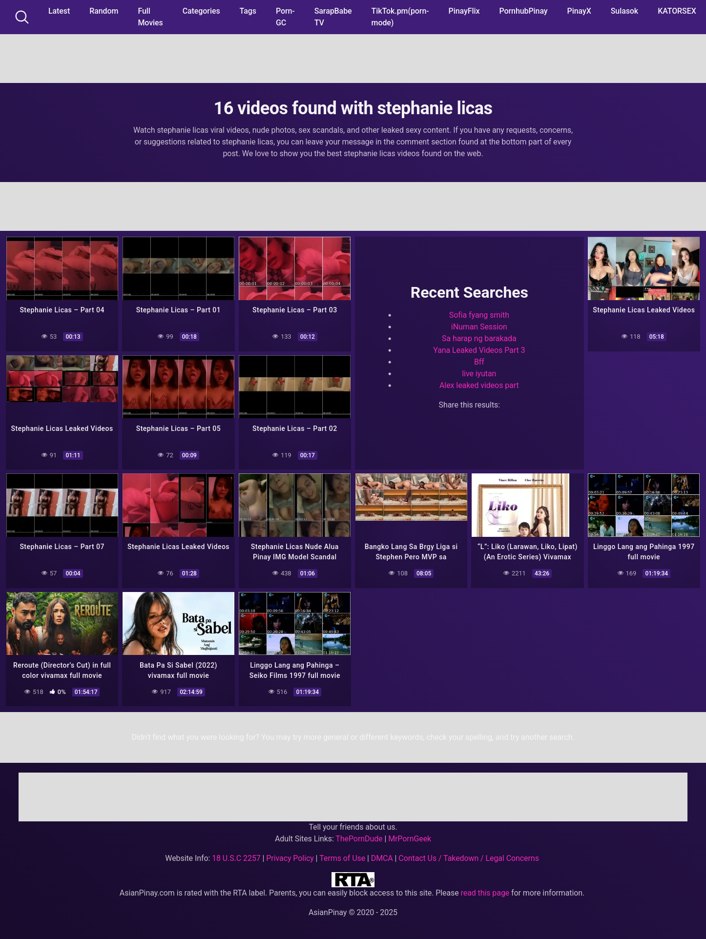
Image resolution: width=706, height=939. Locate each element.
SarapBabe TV (333, 16)
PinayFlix (464, 11)
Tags (248, 11)
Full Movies (150, 16)
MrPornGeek (409, 837)
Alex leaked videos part (479, 385)
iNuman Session (479, 326)
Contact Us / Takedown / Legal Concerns (468, 857)
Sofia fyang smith (479, 315)
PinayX (579, 11)
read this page (485, 892)
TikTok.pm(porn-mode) (400, 16)
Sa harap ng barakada (479, 338)
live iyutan (479, 373)
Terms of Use (342, 857)
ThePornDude (358, 837)
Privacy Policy (289, 857)
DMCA (382, 857)
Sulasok (624, 11)
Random (103, 11)
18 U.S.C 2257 (236, 857)
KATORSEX (677, 11)
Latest (59, 11)
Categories (201, 11)
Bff (479, 362)
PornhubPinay (523, 11)
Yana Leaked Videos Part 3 (479, 350)
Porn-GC (285, 16)
